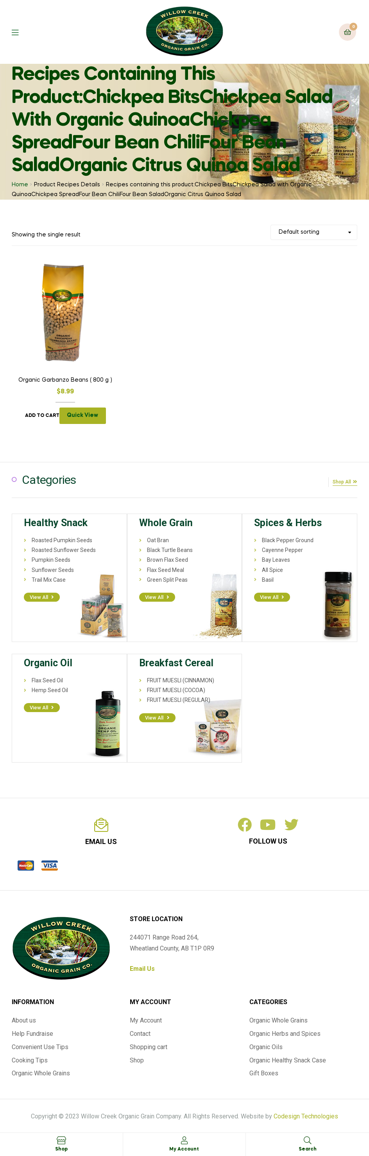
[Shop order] (313, 232)
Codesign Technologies (306, 1114)
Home (20, 185)
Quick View (82, 415)
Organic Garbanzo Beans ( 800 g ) (65, 380)
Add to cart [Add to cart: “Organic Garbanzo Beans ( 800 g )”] (42, 415)
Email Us (142, 967)
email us (101, 840)
